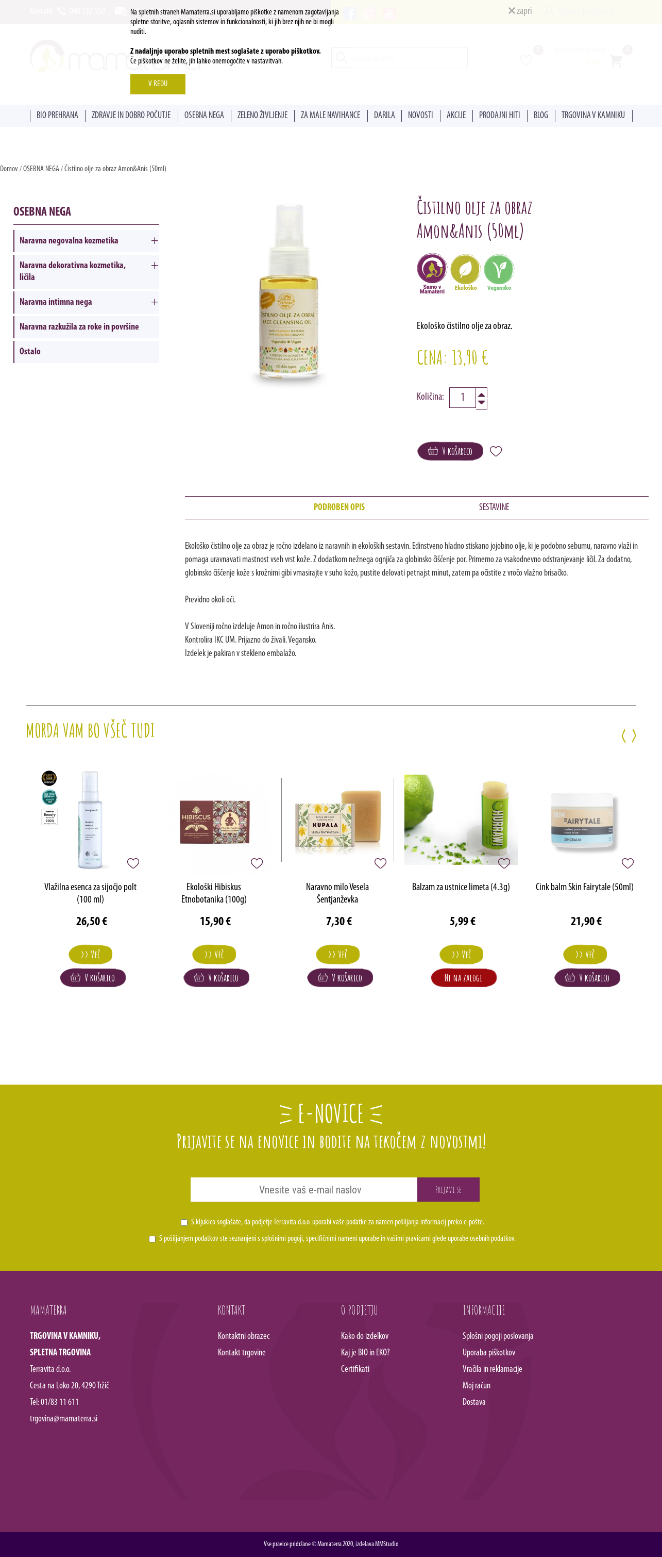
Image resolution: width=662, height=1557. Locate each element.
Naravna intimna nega (56, 302)
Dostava (474, 1402)
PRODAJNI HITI (499, 116)
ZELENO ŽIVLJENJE (262, 116)
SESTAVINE (494, 508)
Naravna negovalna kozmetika (69, 241)
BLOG (541, 116)
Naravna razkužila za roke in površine (79, 327)
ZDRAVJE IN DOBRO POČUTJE (131, 116)
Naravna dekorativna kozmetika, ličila (73, 272)
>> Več (90, 954)
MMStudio (386, 1544)
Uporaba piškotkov (489, 1353)
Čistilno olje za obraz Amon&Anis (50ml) (115, 169)
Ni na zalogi (463, 977)
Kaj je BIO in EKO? (365, 1353)
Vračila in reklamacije (492, 1369)
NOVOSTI (420, 116)
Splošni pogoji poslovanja (498, 1336)
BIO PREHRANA (57, 116)
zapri (520, 11)
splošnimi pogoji (282, 1239)
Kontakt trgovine (242, 1353)
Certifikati (355, 1369)
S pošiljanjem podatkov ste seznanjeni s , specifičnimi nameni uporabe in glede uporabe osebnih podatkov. (337, 1239)
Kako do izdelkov (364, 1336)
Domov (9, 169)
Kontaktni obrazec (243, 1336)
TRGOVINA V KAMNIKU (593, 116)
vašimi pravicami (409, 1239)
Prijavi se (448, 1189)
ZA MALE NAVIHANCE (330, 116)
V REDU (157, 84)
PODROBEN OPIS (339, 508)
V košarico (450, 451)
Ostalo (30, 352)
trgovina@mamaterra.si (63, 1419)
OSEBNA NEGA (204, 116)
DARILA (384, 116)
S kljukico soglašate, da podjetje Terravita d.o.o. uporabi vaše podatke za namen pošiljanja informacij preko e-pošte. (337, 1222)
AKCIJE (456, 116)
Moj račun (476, 1386)
